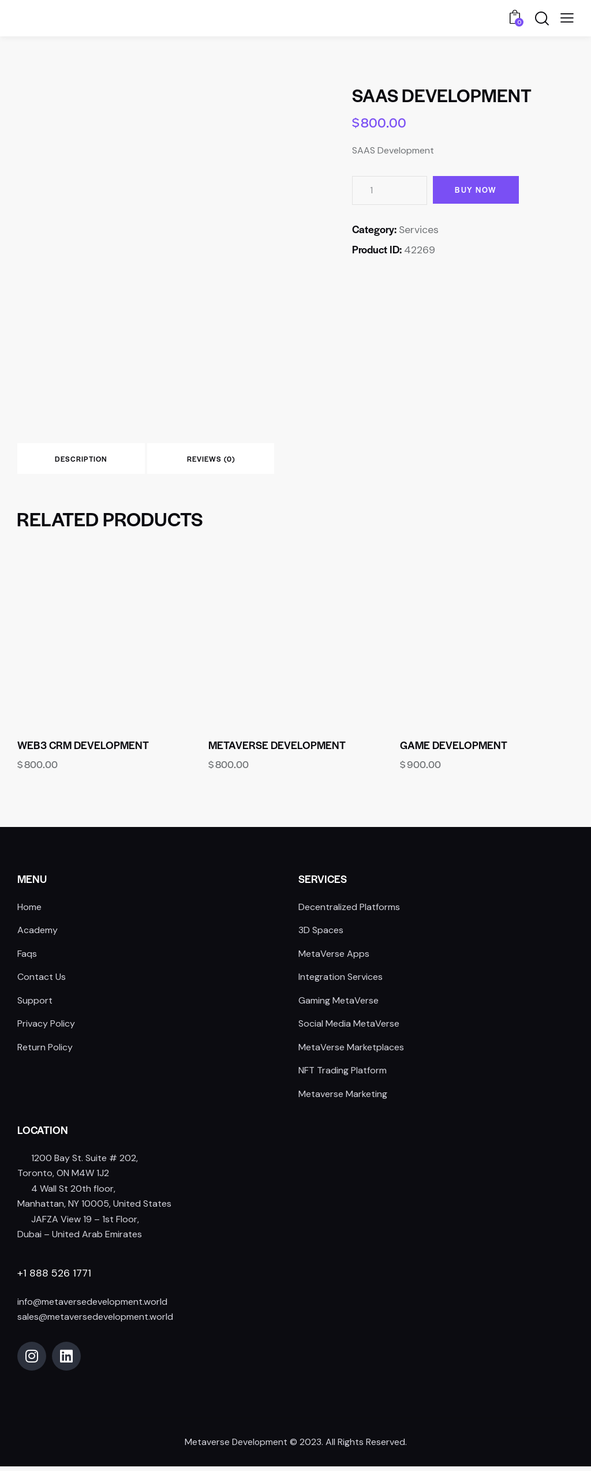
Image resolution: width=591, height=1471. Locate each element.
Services (419, 230)
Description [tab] (98, 461)
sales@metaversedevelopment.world (95, 1321)
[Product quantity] (389, 190)
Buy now (480, 190)
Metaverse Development (277, 750)
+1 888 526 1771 (54, 1278)
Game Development (453, 750)
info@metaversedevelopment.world (92, 1306)
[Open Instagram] (31, 1360)
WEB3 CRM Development (83, 750)
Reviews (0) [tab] (261, 461)
